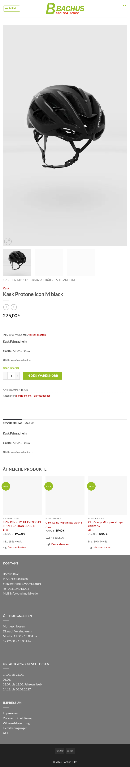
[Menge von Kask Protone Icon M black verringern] (5, 376)
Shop (18, 279)
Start (7, 279)
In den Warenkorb (42, 375)
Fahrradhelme (65, 279)
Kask (6, 288)
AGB (6, 733)
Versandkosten (37, 334)
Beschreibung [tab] (12, 423)
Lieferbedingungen (15, 728)
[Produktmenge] (11, 376)
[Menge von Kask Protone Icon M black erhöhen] (17, 376)
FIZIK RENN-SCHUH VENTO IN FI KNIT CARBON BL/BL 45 (22, 523)
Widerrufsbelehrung (16, 723)
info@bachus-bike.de (24, 593)
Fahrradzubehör (38, 279)
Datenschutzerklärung (17, 718)
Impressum (10, 713)
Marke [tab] (29, 423)
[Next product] (6, 307)
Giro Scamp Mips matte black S (64, 522)
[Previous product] (14, 307)
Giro (48, 527)
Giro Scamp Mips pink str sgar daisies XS (105, 523)
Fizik (5, 530)
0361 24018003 (18, 588)
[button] (11, 9)
